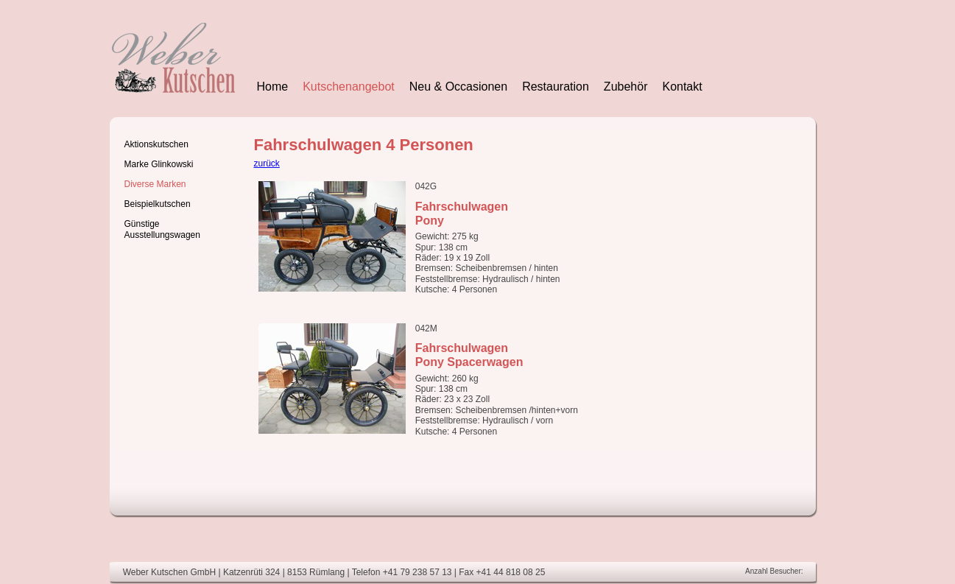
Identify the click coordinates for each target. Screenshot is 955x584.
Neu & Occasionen (458, 86)
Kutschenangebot (349, 86)
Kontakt (682, 86)
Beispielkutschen (157, 204)
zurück (267, 163)
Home (273, 86)
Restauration (555, 86)
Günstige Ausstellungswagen (162, 229)
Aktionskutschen (156, 144)
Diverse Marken (155, 184)
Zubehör (626, 86)
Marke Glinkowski (159, 164)
